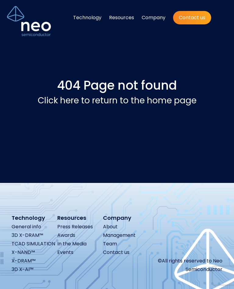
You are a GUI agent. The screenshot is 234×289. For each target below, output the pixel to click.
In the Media (72, 243)
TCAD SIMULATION (33, 243)
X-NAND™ (23, 252)
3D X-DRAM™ (27, 235)
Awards (66, 235)
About (110, 226)
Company (153, 17)
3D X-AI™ (23, 269)
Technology (87, 17)
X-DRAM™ (24, 260)
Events (65, 252)
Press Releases (75, 226)
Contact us (192, 17)
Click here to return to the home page (117, 100)
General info (26, 226)
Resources (121, 17)
